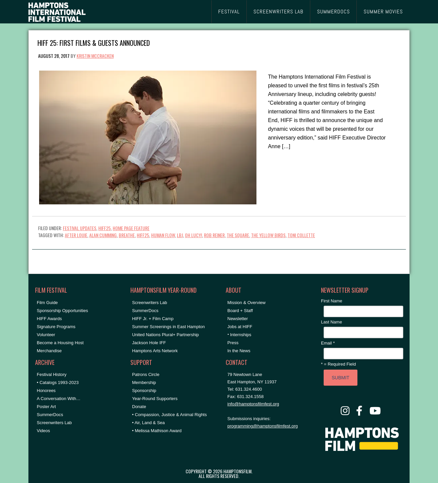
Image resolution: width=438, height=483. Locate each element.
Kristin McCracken (95, 55)
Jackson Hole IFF (149, 342)
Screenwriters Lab (54, 422)
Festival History (52, 374)
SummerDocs (50, 414)
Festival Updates (79, 227)
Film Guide (47, 302)
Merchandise (49, 350)
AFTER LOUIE (76, 234)
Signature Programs (56, 326)
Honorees (46, 390)
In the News (238, 350)
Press (232, 342)
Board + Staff (240, 310)
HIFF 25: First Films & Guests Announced (93, 42)
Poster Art (46, 406)
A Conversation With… (59, 398)
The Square (238, 234)
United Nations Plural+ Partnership (165, 334)
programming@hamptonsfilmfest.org (262, 425)
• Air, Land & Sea (148, 422)
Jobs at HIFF (239, 326)
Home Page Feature (131, 227)
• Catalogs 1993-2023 (58, 382)
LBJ (180, 234)
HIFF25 (104, 227)
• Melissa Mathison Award (157, 430)
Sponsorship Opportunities (62, 310)
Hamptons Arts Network (155, 350)
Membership (144, 382)
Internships (240, 334)
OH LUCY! (193, 234)
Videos (43, 430)
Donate (139, 406)
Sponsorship (144, 390)
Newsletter (237, 318)
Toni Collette (301, 234)
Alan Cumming (103, 234)
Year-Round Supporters (155, 398)
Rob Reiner (214, 234)
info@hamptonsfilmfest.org (253, 403)
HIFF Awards (49, 318)
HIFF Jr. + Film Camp (153, 318)
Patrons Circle (145, 374)
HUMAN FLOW (163, 234)
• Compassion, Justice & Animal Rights (169, 414)
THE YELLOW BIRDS (268, 234)
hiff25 (143, 234)
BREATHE (127, 234)
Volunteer (46, 334)
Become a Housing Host (60, 342)
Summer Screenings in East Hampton (168, 326)
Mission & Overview (246, 302)
